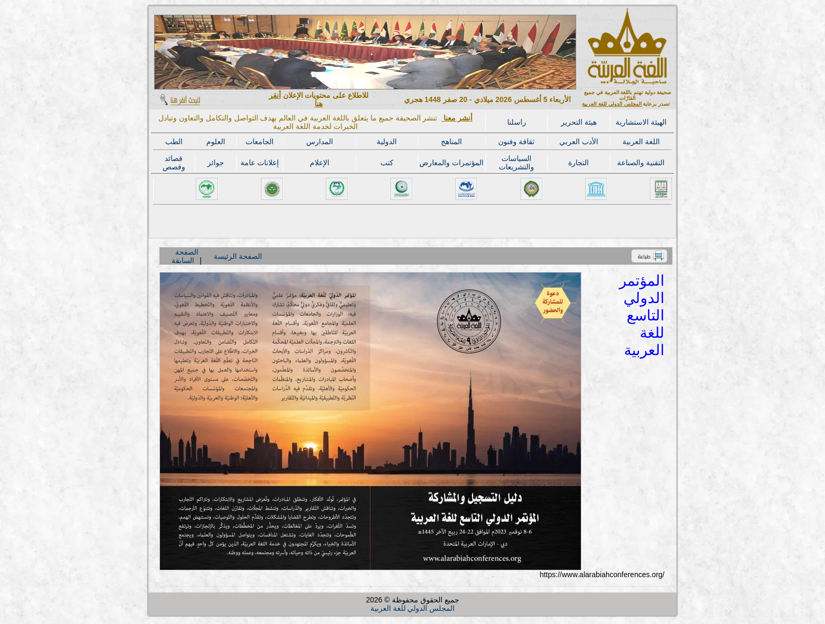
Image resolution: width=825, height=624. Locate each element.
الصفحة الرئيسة (238, 256)
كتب (387, 162)
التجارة (578, 162)
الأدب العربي (578, 141)
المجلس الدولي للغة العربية (611, 104)
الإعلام (319, 162)
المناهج (451, 141)
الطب (174, 141)
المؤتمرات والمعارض (451, 162)
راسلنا (516, 122)
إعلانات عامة (259, 162)
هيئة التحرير (579, 122)
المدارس (319, 141)
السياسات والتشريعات (516, 162)
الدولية (387, 141)
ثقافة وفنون (516, 141)
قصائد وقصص (174, 162)
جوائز (215, 162)
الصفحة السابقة (185, 256)
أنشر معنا (456, 118)
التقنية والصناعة (641, 162)
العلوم (215, 141)
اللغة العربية (641, 141)
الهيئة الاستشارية (641, 122)
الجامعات (260, 141)
